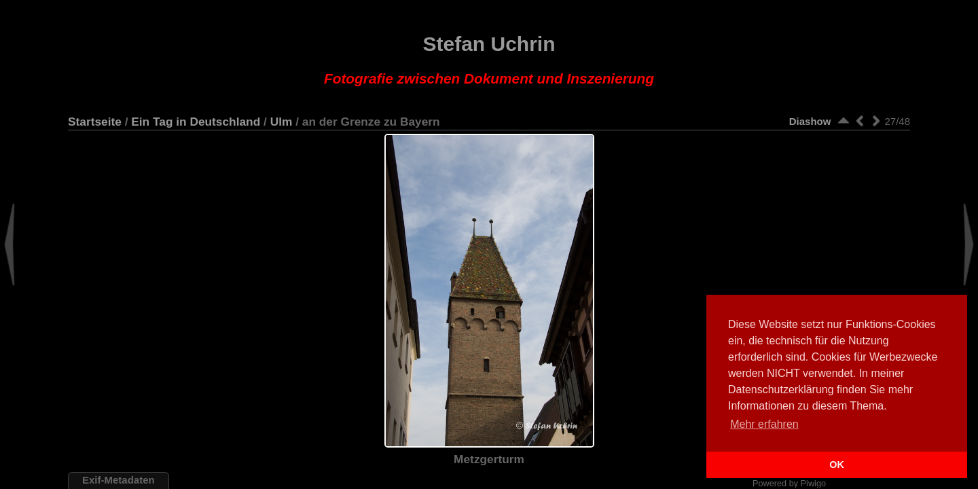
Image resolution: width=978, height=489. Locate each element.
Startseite (95, 121)
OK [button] (836, 464)
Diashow (810, 121)
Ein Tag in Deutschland (195, 121)
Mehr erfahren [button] (764, 424)
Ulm (281, 121)
